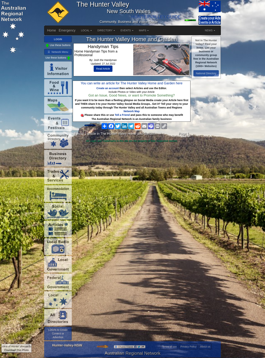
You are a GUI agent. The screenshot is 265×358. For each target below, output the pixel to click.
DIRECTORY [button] (106, 30)
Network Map (131, 111)
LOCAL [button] (86, 30)
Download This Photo (16, 350)
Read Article (103, 68)
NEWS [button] (210, 30)
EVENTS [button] (127, 30)
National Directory (206, 73)
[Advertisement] (131, 173)
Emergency (67, 30)
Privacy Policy (188, 346)
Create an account (107, 88)
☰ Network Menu (58, 51)
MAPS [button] (144, 30)
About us (205, 346)
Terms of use (169, 346)
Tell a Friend (122, 114)
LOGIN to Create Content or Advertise (58, 333)
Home (51, 30)
